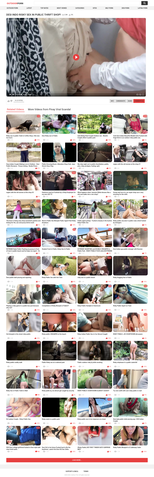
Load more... (77, 460)
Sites (95, 8)
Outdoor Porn (12, 8)
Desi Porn (125, 8)
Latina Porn (142, 8)
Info (112, 101)
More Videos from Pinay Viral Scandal (49, 109)
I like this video (8, 101)
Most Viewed (62, 8)
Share (130, 101)
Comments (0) (139, 101)
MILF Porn (109, 8)
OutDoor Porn (75, 475)
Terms (85, 471)
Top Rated (44, 8)
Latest (29, 8)
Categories (79, 8)
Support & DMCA (72, 471)
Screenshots (120, 101)
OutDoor (15, 3)
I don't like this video (11, 101)
